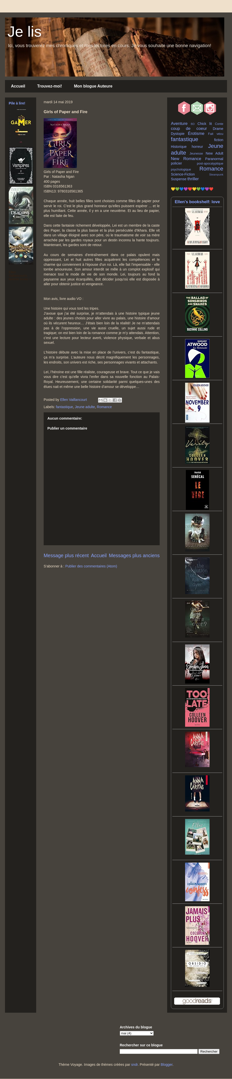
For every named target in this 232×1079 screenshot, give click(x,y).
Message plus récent (66, 555)
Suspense (178, 179)
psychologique (181, 169)
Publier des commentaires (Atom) (91, 566)
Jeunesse (196, 153)
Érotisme (196, 133)
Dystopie (177, 134)
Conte (219, 124)
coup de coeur (189, 128)
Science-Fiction (183, 174)
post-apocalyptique (210, 163)
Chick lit (205, 124)
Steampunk (216, 174)
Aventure (179, 123)
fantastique (64, 407)
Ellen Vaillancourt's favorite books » (20, 275)
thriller (193, 179)
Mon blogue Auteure (93, 86)
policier (176, 163)
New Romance (186, 158)
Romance (104, 407)
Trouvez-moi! (49, 86)
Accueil (18, 86)
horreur (197, 147)
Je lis (24, 31)
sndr (134, 1065)
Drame (218, 129)
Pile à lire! (17, 103)
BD (193, 123)
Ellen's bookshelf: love (197, 201)
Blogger (166, 1065)
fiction (218, 140)
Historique (179, 147)
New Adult (214, 153)
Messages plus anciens (134, 555)
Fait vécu (215, 134)
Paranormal (214, 159)
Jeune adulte (85, 407)
